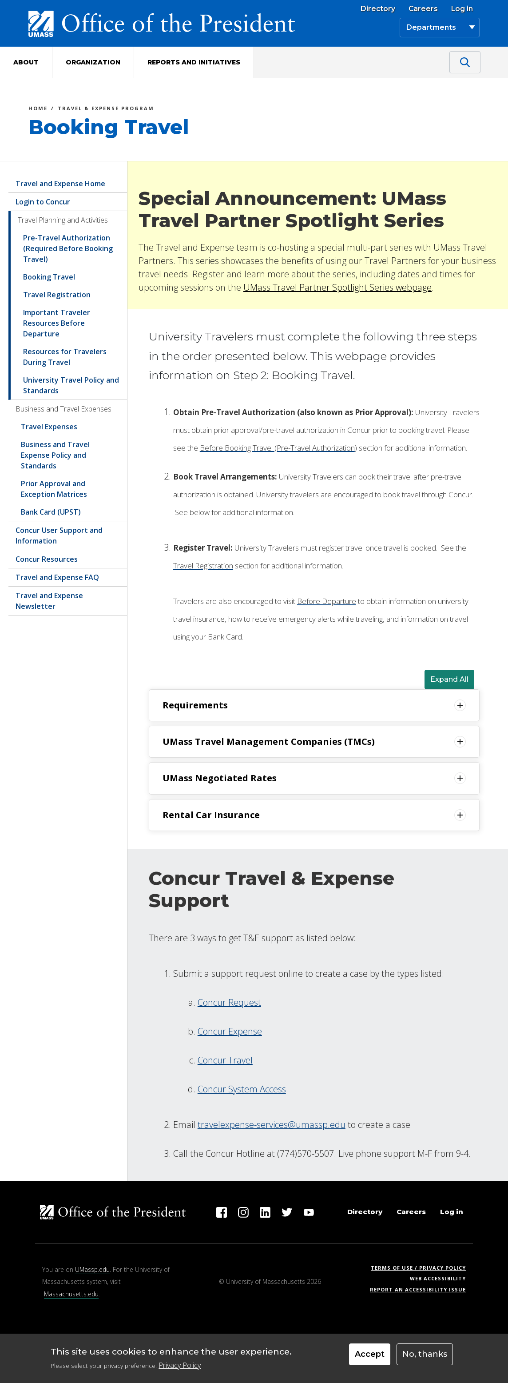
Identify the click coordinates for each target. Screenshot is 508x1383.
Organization (93, 62)
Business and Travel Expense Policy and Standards (55, 455)
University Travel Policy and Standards (71, 385)
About (26, 62)
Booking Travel (49, 277)
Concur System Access (242, 1089)
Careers (423, 8)
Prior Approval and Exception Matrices (54, 489)
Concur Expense (230, 1031)
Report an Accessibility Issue (421, 1289)
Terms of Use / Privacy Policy (421, 1268)
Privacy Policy (180, 1365)
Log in (462, 8)
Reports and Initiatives (193, 62)
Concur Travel (225, 1060)
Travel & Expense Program (106, 109)
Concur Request (229, 1002)
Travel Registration (57, 295)
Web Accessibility (438, 1278)
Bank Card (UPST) (51, 512)
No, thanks (424, 1354)
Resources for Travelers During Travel (65, 357)
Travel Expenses (49, 427)
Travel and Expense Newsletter (49, 601)
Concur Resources (47, 559)
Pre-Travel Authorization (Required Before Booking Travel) (68, 248)
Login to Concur (43, 202)
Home (38, 109)
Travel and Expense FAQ (57, 577)
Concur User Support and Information (59, 535)
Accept (370, 1354)
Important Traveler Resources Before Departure (56, 323)
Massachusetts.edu (71, 1294)
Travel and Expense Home (60, 183)
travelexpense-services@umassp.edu (271, 1125)
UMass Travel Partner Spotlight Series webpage (337, 287)
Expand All (449, 679)
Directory (378, 8)
